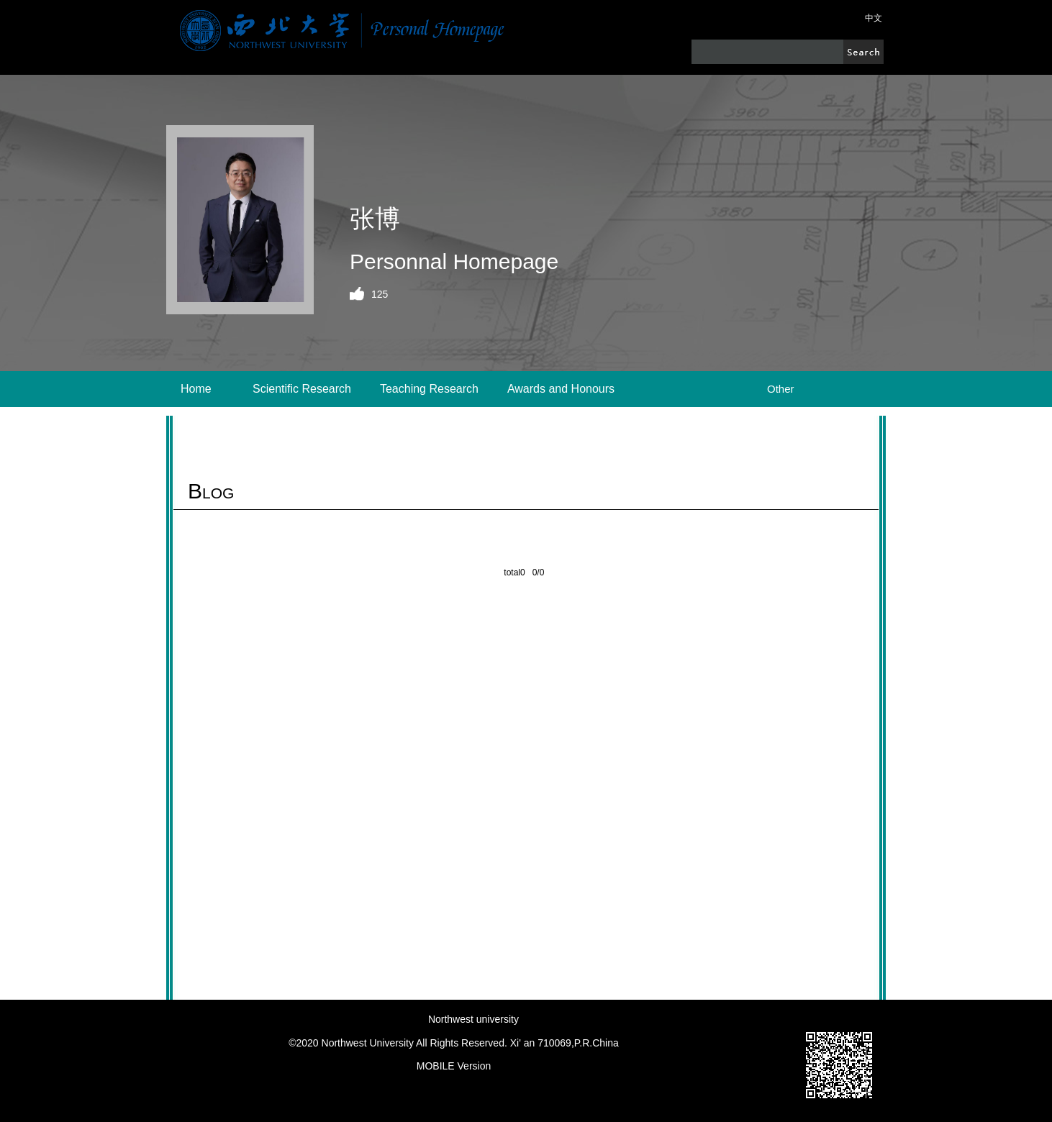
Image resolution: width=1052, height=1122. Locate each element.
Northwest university (473, 1019)
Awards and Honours (561, 389)
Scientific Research (302, 389)
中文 (873, 18)
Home (196, 389)
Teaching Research (429, 389)
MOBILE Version (454, 1066)
